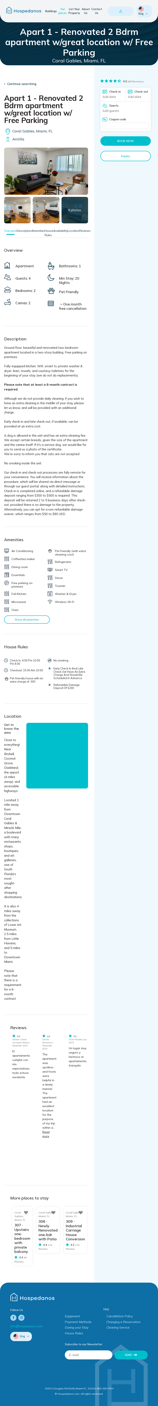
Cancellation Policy (119, 1316)
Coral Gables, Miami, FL (28, 131)
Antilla (14, 139)
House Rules (74, 1333)
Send (128, 1355)
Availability (60, 231)
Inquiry (125, 156)
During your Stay (76, 1327)
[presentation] (96, 1372)
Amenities (38, 231)
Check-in (115, 91)
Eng (141, 11)
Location (73, 231)
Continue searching (21, 84)
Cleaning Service (118, 1327)
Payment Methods (78, 1322)
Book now (125, 141)
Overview (10, 231)
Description (24, 231)
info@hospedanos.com (26, 1326)
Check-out (141, 91)
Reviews (85, 231)
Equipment (72, 1316)
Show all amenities (27, 619)
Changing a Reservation (123, 1322)
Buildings (51, 11)
